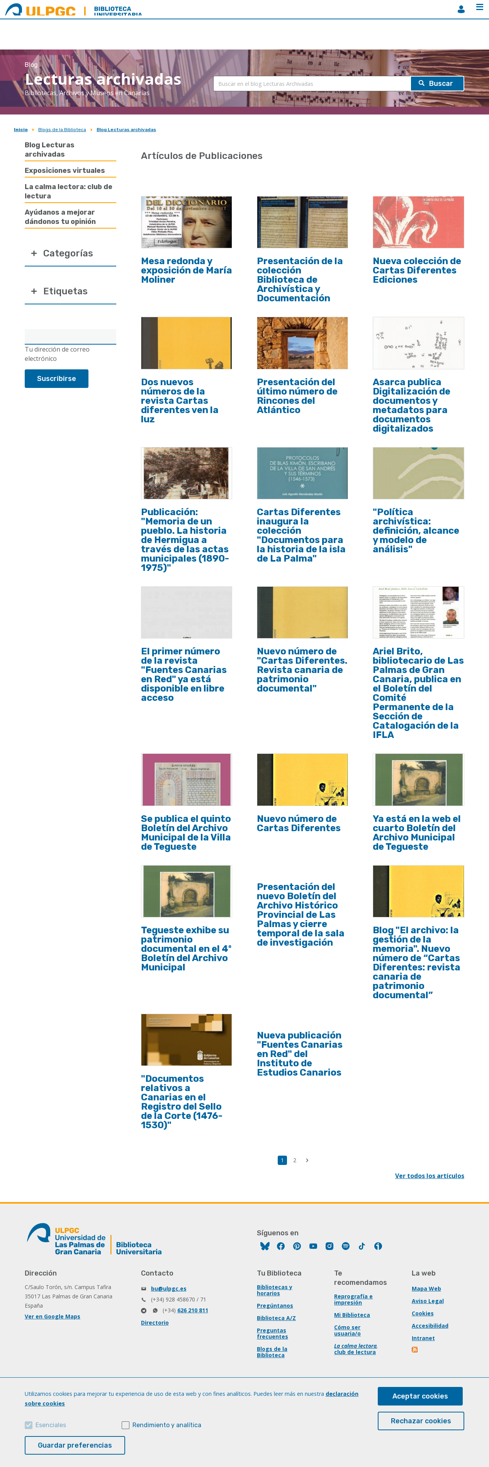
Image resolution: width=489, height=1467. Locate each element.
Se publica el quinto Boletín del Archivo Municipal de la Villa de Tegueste (186, 832)
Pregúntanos (275, 1305)
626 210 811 (192, 1310)
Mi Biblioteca (352, 1314)
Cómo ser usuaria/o (347, 1330)
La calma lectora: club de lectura (68, 191)
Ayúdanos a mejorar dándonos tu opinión (60, 217)
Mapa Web (426, 1288)
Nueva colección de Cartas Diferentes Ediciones (417, 270)
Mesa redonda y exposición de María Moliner (186, 270)
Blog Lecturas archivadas (126, 129)
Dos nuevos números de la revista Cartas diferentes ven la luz (180, 400)
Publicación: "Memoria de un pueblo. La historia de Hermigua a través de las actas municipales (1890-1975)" (185, 539)
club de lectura (355, 1352)
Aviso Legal (428, 1301)
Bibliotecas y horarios (274, 1290)
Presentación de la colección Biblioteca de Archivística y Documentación (300, 279)
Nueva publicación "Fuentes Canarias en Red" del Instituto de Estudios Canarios (300, 1054)
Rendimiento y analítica (166, 1425)
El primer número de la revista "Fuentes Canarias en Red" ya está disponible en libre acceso (184, 674)
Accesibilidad (430, 1325)
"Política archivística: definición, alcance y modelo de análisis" (416, 530)
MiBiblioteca (461, 9)
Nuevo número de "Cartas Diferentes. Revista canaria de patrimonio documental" (302, 670)
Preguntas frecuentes (272, 1333)
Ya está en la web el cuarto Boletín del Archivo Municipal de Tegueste (417, 832)
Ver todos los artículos (429, 1176)
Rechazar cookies (421, 1421)
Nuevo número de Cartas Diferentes (299, 823)
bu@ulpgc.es (169, 1288)
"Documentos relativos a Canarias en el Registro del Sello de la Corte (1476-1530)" (181, 1102)
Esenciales (51, 1425)
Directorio (155, 1322)
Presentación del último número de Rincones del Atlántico (297, 396)
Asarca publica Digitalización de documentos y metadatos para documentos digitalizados (411, 405)
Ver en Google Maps (52, 1316)
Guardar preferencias (75, 1445)
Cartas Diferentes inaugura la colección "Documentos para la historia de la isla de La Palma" (301, 535)
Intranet (423, 1338)
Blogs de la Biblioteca (62, 129)
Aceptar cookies (420, 1396)
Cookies (423, 1313)
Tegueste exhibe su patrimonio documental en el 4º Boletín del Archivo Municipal (186, 949)
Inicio (21, 129)
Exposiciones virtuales (65, 170)
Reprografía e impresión (353, 1299)
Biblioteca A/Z (276, 1318)
